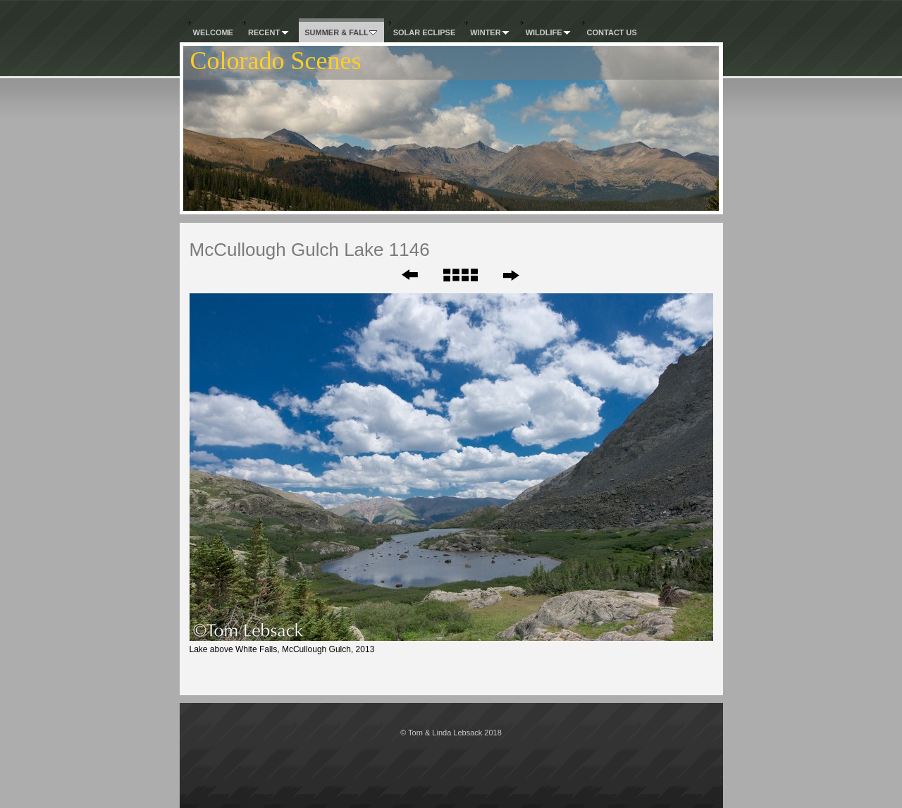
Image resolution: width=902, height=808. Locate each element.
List (460, 275)
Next (510, 275)
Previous (400, 275)
